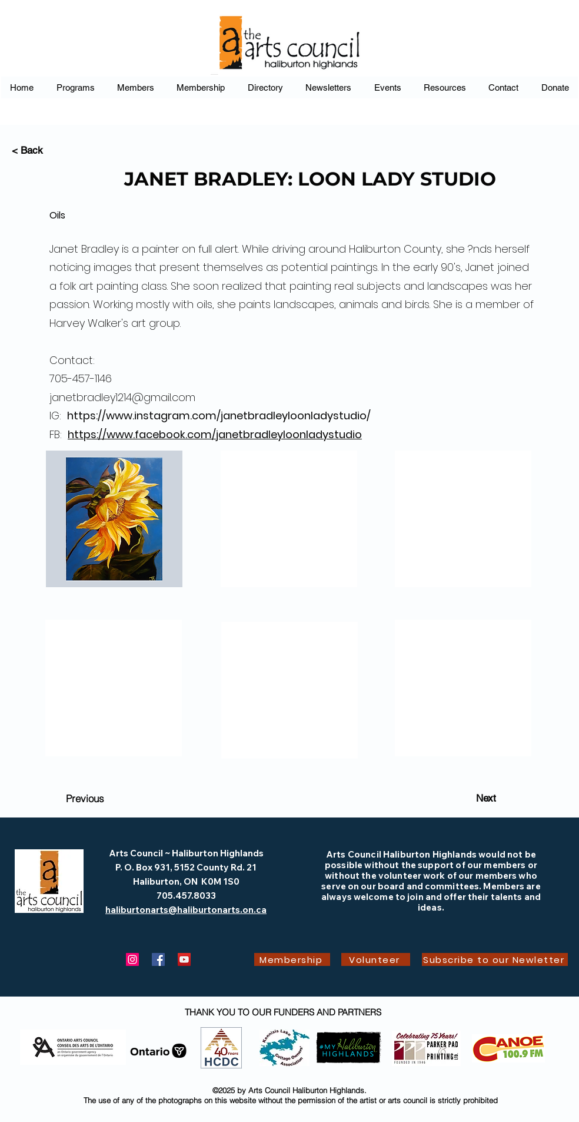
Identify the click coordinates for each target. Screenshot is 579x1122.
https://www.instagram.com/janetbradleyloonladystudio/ (219, 415)
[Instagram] (132, 959)
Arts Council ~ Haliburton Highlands (186, 853)
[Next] (486, 798)
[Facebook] (158, 959)
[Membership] (292, 959)
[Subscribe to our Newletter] (495, 959)
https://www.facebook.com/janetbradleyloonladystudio (215, 434)
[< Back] (50, 150)
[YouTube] (184, 959)
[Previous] (84, 798)
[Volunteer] (375, 959)
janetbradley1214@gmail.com (122, 397)
